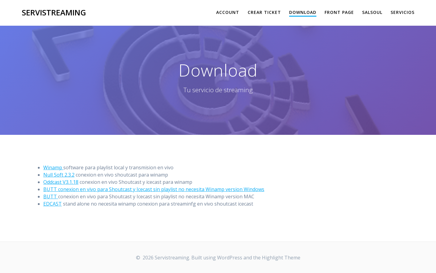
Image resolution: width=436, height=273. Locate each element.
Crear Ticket (264, 12)
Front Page (339, 12)
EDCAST (52, 203)
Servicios (403, 12)
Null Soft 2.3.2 (58, 174)
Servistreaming (54, 13)
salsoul (372, 12)
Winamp (53, 167)
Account (227, 12)
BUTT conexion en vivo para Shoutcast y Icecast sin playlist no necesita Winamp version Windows (153, 189)
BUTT (50, 196)
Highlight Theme (281, 257)
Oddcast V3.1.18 (60, 182)
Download (302, 12)
